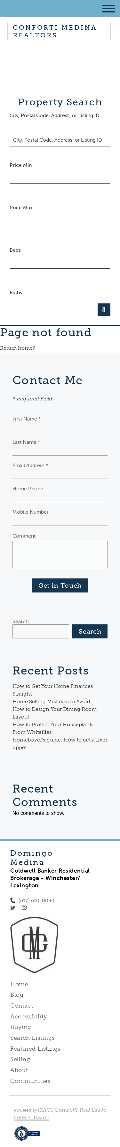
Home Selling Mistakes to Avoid (51, 701)
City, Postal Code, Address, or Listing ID (55, 115)
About (19, 1070)
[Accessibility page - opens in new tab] (27, 1137)
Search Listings (32, 1037)
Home (19, 984)
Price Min (21, 165)
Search (20, 621)
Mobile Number (30, 512)
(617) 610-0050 (36, 900)
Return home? (17, 348)
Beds (15, 250)
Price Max (21, 207)
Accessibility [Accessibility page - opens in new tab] (28, 1016)
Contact (21, 1005)
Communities (30, 1080)
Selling (20, 1059)
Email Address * (30, 465)
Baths (16, 292)
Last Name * (26, 442)
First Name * (26, 418)
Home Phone (27, 488)
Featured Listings (35, 1048)
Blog (16, 994)
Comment (24, 536)
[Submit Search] (104, 309)
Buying (20, 1027)
